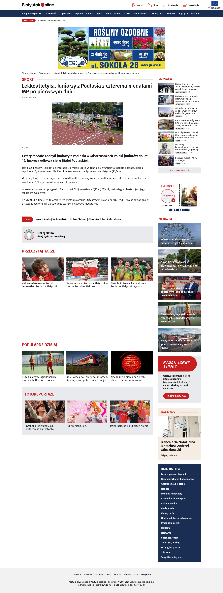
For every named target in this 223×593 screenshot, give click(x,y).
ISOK (136, 574)
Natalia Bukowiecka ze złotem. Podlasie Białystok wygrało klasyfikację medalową (128, 285)
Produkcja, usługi (170, 523)
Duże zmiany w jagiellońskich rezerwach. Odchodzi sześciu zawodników (39, 379)
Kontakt (117, 574)
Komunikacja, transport (173, 498)
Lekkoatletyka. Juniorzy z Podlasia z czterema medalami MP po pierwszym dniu (101, 73)
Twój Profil (146, 574)
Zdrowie (171, 13)
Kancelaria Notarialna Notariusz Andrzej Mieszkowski (178, 446)
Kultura (89, 13)
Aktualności (180, 104)
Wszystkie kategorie (171, 557)
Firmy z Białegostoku (32, 13)
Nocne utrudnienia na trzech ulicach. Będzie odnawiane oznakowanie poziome (128, 379)
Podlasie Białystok (78, 219)
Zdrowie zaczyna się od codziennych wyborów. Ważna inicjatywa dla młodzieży (186, 111)
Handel (165, 489)
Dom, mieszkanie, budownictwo (177, 479)
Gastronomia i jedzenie (173, 484)
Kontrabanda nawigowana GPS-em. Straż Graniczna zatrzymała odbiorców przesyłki (187, 123)
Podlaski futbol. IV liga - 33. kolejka (186, 159)
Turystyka (183, 13)
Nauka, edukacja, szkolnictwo (176, 518)
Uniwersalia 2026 (77, 426)
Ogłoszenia (170, 5)
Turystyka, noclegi (170, 542)
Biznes (117, 13)
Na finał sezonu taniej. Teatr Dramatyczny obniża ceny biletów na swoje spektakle (187, 87)
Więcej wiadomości (178, 170)
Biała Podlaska (114, 219)
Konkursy (42, 20)
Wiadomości (51, 13)
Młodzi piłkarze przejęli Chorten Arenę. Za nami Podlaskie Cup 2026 (186, 135)
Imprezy (137, 5)
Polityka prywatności (78, 582)
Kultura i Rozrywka (181, 92)
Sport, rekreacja (169, 537)
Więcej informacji (170, 455)
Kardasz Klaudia (43, 219)
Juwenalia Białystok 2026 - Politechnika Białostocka (40, 428)
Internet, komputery (171, 493)
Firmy (153, 5)
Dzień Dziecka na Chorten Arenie (129, 426)
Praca (108, 13)
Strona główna (29, 73)
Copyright (112, 582)
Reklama (166, 528)
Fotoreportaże (39, 394)
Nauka (127, 13)
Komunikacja (190, 5)
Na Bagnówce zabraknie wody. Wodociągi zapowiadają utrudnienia (187, 99)
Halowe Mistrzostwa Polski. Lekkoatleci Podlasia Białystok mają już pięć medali (39, 285)
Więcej (195, 13)
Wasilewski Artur (60, 219)
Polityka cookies (98, 582)
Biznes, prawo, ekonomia (174, 474)
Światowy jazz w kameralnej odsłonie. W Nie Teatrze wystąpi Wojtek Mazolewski (188, 147)
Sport (99, 13)
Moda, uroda (167, 508)
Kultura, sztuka (169, 503)
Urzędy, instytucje (170, 547)
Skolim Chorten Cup (56, 20)
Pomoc (127, 574)
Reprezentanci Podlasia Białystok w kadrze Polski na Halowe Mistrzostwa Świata (87, 285)
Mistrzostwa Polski (96, 219)
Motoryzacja (157, 13)
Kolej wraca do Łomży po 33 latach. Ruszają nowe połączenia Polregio (87, 379)
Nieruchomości (141, 13)
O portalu (76, 574)
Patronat (99, 574)
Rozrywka (166, 532)
